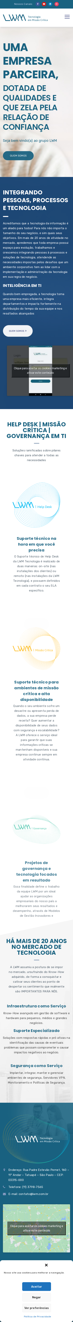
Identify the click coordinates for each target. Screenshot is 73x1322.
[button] (46, 1265)
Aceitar (36, 1286)
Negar (36, 1297)
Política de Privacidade (37, 1316)
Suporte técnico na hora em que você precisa (36, 665)
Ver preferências (36, 1308)
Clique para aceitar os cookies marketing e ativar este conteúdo (36, 1228)
